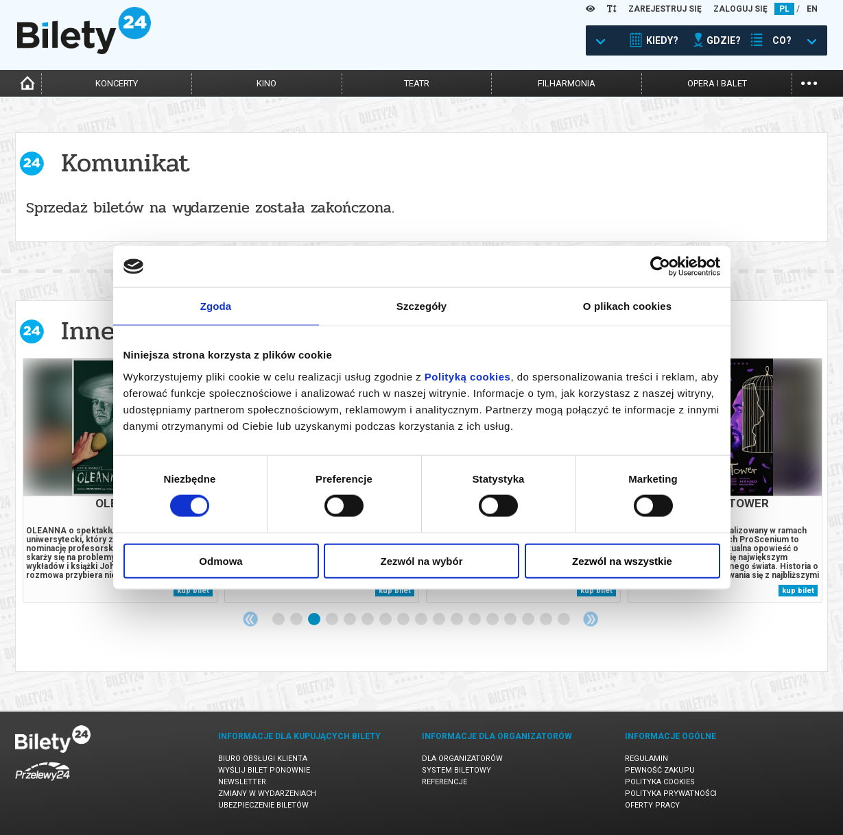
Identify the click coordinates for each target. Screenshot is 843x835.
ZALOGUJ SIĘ (740, 9)
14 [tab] (511, 620)
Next (590, 619)
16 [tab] (547, 620)
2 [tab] (297, 620)
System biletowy (456, 770)
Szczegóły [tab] (421, 306)
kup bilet (193, 590)
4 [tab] (333, 620)
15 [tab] (529, 620)
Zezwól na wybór (421, 560)
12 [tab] (475, 620)
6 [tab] (368, 620)
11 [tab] (457, 620)
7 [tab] (386, 620)
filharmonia (566, 83)
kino (266, 83)
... (809, 81)
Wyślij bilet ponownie (264, 770)
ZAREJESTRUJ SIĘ (665, 9)
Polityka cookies (660, 781)
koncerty (116, 83)
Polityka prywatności (671, 793)
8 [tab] (404, 620)
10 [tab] (440, 620)
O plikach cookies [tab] (627, 306)
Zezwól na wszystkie (622, 560)
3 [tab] (315, 620)
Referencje (444, 781)
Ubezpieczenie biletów (263, 805)
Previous (250, 619)
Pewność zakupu (660, 770)
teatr (416, 83)
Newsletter (242, 781)
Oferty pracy (652, 805)
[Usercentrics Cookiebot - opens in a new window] (660, 266)
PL (784, 9)
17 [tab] (564, 620)
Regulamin (646, 758)
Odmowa (220, 560)
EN (812, 9)
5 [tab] (350, 620)
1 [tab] (279, 620)
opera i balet (717, 83)
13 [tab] (493, 620)
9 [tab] (422, 620)
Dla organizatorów (462, 758)
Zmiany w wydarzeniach (267, 793)
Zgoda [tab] (216, 306)
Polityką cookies (468, 376)
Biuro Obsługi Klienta (262, 758)
